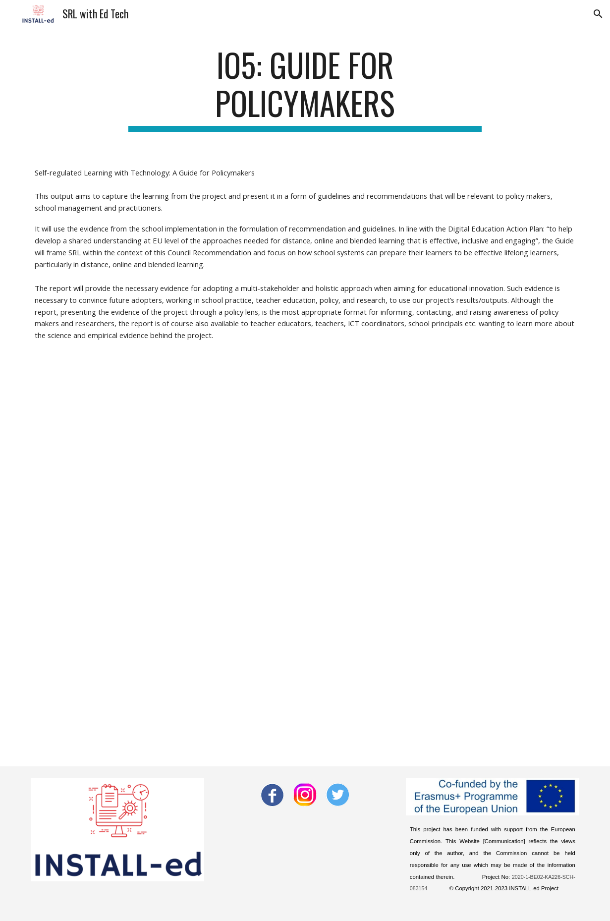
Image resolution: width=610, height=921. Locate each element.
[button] (598, 14)
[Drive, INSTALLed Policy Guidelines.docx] (305, 551)
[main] (304, 89)
